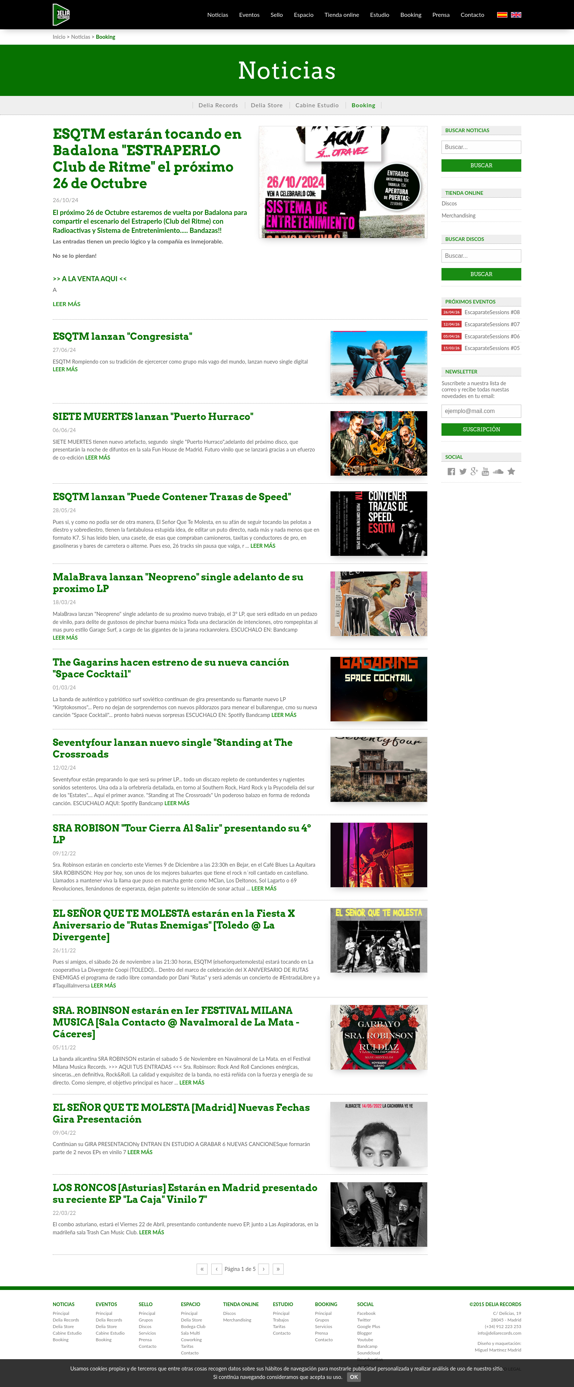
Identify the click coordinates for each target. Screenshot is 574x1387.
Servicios (147, 1333)
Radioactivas (72, 230)
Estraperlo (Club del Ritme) (171, 221)
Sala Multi (190, 1333)
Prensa (441, 14)
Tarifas (187, 1346)
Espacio (304, 14)
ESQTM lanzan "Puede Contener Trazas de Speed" (172, 496)
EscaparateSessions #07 (480, 324)
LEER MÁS (67, 303)
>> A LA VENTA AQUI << (90, 279)
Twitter (364, 1320)
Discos (449, 203)
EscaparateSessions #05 (480, 348)
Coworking (191, 1339)
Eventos (249, 14)
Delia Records (218, 104)
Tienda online (341, 14)
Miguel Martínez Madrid (498, 1350)
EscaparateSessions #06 (480, 336)
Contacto (472, 14)
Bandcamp (367, 1346)
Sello (277, 14)
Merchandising (458, 215)
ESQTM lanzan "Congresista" (122, 336)
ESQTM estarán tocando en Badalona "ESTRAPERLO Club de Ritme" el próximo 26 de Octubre (147, 158)
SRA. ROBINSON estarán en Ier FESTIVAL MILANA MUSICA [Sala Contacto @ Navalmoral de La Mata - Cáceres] (176, 1022)
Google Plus (368, 1326)
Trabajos (281, 1320)
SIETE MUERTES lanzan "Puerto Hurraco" (153, 416)
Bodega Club (193, 1326)
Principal (61, 1313)
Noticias (217, 14)
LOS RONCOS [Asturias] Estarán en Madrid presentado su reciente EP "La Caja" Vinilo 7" (185, 1193)
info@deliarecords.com (499, 1333)
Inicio (59, 37)
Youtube (365, 1339)
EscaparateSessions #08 (480, 312)
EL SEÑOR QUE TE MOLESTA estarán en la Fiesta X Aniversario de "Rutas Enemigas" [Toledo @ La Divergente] (174, 925)
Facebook (366, 1313)
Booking (411, 14)
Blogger (364, 1333)
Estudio (380, 14)
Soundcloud (368, 1353)
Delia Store (267, 104)
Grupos (146, 1320)
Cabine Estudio (317, 104)
